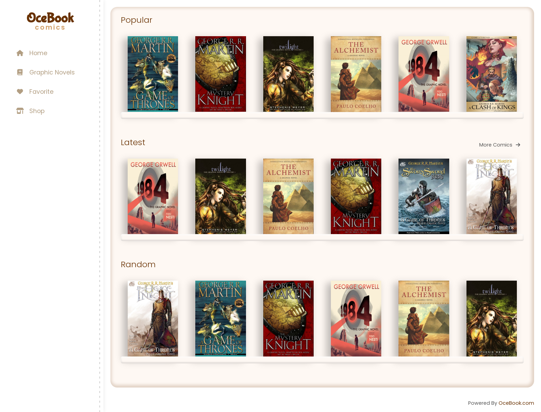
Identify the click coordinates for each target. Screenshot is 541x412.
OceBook (50, 18)
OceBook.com (516, 403)
